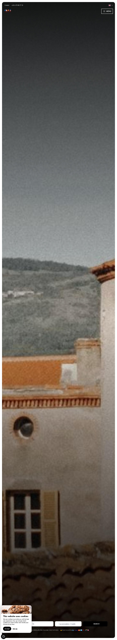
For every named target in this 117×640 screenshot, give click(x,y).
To (33, 624)
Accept (7, 629)
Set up (15, 629)
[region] (16, 619)
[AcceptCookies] (3, 636)
